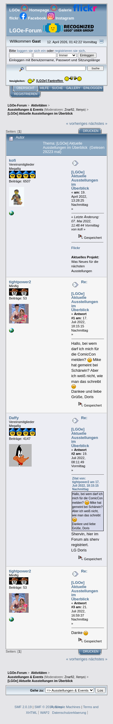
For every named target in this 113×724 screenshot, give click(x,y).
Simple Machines (67, 707)
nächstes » (98, 123)
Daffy (14, 418)
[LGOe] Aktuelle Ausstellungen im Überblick (84, 180)
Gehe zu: (37, 690)
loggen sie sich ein (31, 51)
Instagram (60, 18)
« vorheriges (76, 123)
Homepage (35, 10)
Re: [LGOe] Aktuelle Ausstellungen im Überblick (84, 296)
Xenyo (80, 109)
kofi (12, 160)
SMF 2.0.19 (23, 707)
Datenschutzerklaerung (69, 712)
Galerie (61, 10)
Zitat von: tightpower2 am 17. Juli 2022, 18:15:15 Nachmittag (86, 484)
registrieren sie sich (70, 51)
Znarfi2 (69, 109)
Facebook (33, 18)
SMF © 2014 (43, 707)
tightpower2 (20, 282)
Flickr (75, 248)
